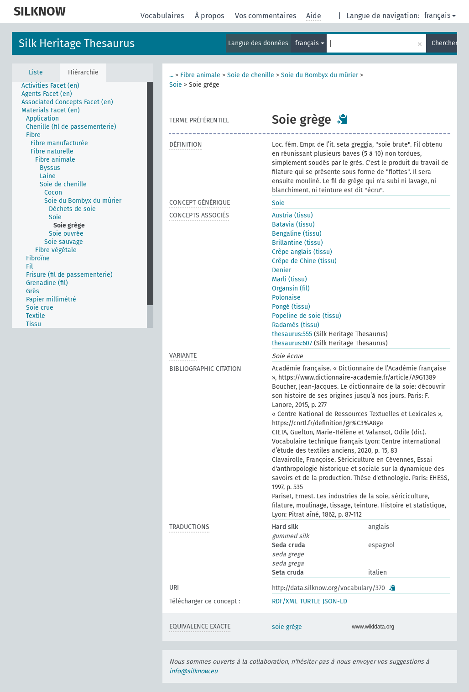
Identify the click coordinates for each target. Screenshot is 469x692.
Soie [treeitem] (55, 217)
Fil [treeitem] (29, 266)
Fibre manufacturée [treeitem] (59, 143)
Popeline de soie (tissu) (306, 316)
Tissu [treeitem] (33, 324)
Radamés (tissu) (295, 325)
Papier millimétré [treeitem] (51, 299)
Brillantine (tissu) (297, 243)
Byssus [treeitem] (50, 168)
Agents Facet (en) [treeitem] (46, 94)
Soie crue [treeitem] (39, 308)
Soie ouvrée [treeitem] (66, 234)
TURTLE (310, 601)
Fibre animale (200, 75)
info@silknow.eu (193, 671)
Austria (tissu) (292, 215)
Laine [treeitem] (48, 176)
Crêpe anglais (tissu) (302, 252)
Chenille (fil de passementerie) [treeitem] (71, 127)
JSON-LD (335, 601)
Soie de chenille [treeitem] (63, 184)
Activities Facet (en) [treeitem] (50, 86)
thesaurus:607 (292, 343)
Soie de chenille (250, 75)
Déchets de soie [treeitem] (72, 209)
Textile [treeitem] (35, 316)
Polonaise (286, 297)
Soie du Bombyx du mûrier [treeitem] (82, 201)
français (440, 15)
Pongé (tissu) (291, 307)
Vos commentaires (266, 15)
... (171, 75)
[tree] (82, 205)
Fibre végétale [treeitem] (56, 250)
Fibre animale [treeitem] (55, 160)
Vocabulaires (163, 15)
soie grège (287, 627)
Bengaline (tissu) (297, 234)
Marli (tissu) (289, 279)
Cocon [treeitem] (53, 192)
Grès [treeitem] (32, 291)
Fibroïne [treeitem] (38, 258)
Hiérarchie (83, 72)
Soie (175, 85)
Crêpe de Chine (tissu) (304, 261)
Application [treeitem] (42, 118)
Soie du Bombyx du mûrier (319, 75)
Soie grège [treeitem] (69, 225)
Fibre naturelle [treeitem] (52, 151)
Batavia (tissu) (293, 224)
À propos (210, 15)
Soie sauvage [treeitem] (63, 242)
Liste (36, 72)
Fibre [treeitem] (33, 135)
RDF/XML (284, 601)
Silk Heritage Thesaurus (77, 43)
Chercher (444, 43)
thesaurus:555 (292, 334)
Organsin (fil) (291, 288)
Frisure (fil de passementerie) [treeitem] (69, 275)
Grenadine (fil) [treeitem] (47, 283)
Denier (281, 270)
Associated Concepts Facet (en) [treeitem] (67, 102)
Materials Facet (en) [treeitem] (50, 110)
